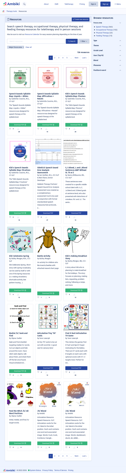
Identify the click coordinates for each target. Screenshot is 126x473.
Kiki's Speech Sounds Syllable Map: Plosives (75, 95)
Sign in (93, 4)
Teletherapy (68, 4)
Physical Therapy (102, 33)
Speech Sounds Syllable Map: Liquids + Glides (20, 95)
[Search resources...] (36, 41)
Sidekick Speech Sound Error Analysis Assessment (47, 170)
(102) (106, 30)
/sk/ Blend (70, 411)
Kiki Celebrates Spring (19, 256)
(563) (104, 27)
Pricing (82, 4)
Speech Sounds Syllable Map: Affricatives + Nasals (48, 96)
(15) (104, 36)
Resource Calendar (32, 34)
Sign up (105, 4)
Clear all (28, 47)
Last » (84, 58)
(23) (104, 33)
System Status (35, 470)
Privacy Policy (47, 470)
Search (71, 41)
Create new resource (80, 19)
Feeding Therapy (102, 36)
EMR (56, 4)
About (46, 4)
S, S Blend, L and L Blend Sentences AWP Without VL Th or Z (76, 170)
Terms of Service (60, 470)
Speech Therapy (102, 27)
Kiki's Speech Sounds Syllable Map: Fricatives (19, 168)
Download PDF (20, 125)
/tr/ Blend (41, 411)
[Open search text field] (24, 4)
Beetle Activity (43, 256)
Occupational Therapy (104, 30)
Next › (77, 58)
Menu (117, 4)
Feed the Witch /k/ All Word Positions (19, 412)
